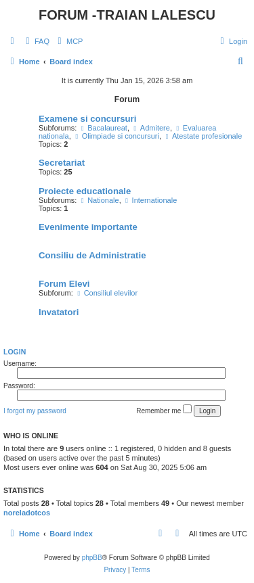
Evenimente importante (88, 227)
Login (14, 352)
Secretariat (62, 163)
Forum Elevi (64, 284)
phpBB (92, 557)
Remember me (164, 409)
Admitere (150, 128)
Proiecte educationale (85, 191)
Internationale (150, 200)
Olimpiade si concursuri (116, 136)
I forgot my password (34, 411)
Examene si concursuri (87, 119)
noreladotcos (26, 513)
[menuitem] (35, 41)
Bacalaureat (103, 128)
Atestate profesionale (202, 136)
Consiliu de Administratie (92, 255)
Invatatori (59, 312)
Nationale (99, 200)
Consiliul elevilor (106, 293)
